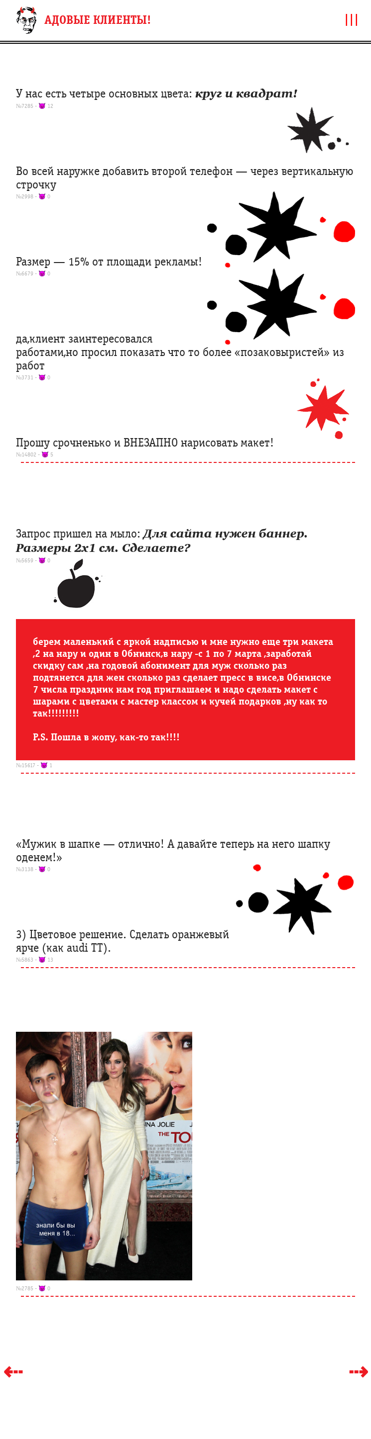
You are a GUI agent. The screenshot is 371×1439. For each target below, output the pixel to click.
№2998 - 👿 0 (33, 196)
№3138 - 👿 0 (33, 869)
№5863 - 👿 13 (34, 959)
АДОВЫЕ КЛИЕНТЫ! (97, 20)
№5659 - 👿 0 (33, 560)
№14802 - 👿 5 (34, 454)
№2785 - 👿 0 (33, 1288)
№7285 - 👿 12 (34, 105)
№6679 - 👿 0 (33, 273)
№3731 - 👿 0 (33, 377)
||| (351, 19)
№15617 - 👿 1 (34, 765)
